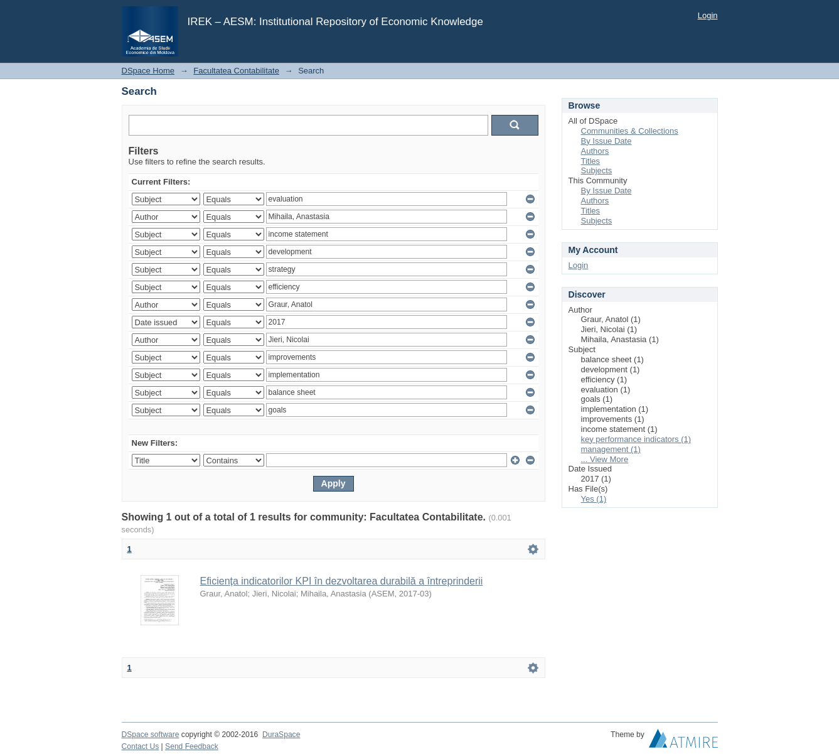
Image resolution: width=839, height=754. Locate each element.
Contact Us (140, 746)
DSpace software (150, 734)
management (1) (611, 449)
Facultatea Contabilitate (236, 70)
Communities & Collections (629, 131)
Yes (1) (594, 499)
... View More (605, 459)
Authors (595, 151)
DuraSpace (281, 734)
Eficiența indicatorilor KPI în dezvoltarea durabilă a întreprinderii (341, 581)
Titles (591, 161)
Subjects (596, 170)
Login (708, 15)
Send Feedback (191, 746)
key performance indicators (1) (636, 439)
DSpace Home (148, 70)
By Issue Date (606, 141)
